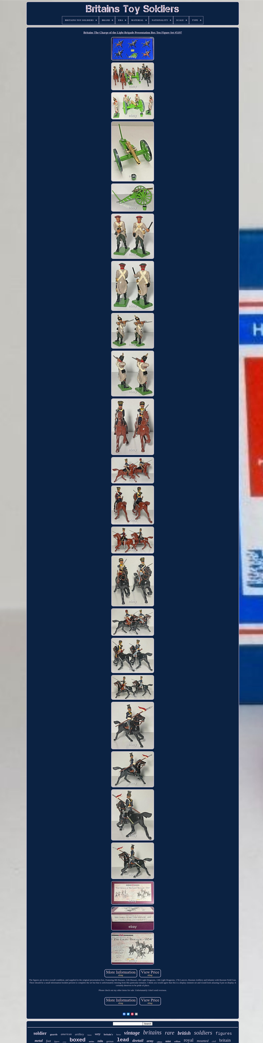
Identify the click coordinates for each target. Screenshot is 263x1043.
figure (56, 1041)
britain (225, 1040)
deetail (137, 1040)
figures (223, 1034)
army (150, 1041)
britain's (108, 1034)
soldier (40, 1033)
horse (118, 1034)
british (184, 1033)
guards (53, 1034)
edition (159, 1042)
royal (189, 1040)
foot (48, 1041)
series (91, 1041)
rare (169, 1033)
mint (168, 1041)
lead (123, 1040)
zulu (100, 1041)
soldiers (203, 1033)
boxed (77, 1040)
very (97, 1034)
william (177, 1041)
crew (64, 1042)
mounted (202, 1041)
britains (152, 1032)
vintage (132, 1033)
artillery (79, 1034)
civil (214, 1041)
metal (39, 1041)
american (66, 1034)
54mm (89, 1035)
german (110, 1041)
